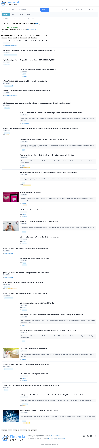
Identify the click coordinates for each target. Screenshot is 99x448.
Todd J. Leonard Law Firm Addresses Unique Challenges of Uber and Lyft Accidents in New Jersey (51, 113)
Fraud (7, 288)
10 (20, 37)
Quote (20, 32)
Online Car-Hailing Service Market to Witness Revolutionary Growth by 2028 (44, 139)
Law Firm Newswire (25, 123)
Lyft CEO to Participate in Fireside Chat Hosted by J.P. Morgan (39, 237)
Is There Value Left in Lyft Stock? (30, 192)
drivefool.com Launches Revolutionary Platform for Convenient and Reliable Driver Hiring (31, 385)
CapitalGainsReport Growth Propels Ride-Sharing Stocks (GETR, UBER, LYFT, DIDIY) (29, 60)
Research (74, 32)
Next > (35, 37)
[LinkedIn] (91, 437)
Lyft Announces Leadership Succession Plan (34, 374)
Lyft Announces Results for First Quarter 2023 (34, 258)
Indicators (92, 10)
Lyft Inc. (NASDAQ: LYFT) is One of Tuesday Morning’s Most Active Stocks (26, 273)
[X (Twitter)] (84, 437)
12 (26, 37)
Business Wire (24, 76)
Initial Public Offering (13, 288)
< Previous (4, 37)
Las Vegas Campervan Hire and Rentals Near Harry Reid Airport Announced (26, 90)
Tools (28, 14)
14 (31, 37)
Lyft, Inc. (24, 74)
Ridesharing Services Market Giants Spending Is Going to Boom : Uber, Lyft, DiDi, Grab (47, 155)
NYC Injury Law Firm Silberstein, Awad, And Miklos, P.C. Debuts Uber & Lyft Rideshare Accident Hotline (52, 395)
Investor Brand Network (9, 85)
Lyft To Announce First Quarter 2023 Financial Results (37, 303)
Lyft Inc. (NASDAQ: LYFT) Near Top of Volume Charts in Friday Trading (25, 293)
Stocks (14, 14)
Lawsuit (7, 134)
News (20, 19)
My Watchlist (79, 10)
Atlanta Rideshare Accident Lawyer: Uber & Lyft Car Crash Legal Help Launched (27, 41)
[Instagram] (95, 437)
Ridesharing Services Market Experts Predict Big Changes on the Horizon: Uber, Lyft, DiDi (48, 330)
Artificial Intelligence (26, 184)
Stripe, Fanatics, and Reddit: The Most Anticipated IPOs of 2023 (23, 282)
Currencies (27, 19)
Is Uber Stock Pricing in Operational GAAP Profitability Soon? (39, 221)
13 (29, 37)
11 (23, 37)
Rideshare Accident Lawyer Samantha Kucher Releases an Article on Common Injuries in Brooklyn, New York (37, 103)
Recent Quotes (66, 10)
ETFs (21, 14)
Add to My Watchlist (31, 29)
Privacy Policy (51, 438)
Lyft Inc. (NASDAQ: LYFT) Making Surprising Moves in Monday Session (25, 81)
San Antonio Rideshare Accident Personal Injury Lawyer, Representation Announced (29, 50)
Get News (6, 390)
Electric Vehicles (26, 167)
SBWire (23, 150)
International (35, 19)
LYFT (37, 23)
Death (24, 405)
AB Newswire (7, 64)
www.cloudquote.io (55, 435)
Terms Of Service (61, 438)
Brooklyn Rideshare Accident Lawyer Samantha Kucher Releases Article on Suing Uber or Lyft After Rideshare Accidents (40, 128)
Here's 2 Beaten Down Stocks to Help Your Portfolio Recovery (39, 410)
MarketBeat (24, 203)
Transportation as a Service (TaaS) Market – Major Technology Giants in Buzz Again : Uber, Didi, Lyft (51, 314)
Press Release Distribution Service (11, 45)
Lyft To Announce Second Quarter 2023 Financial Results (38, 69)
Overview (13, 19)
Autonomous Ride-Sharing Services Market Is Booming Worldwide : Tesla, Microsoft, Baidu (48, 172)
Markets (5, 14)
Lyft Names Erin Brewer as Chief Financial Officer (35, 210)
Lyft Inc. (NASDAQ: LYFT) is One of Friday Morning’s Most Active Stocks (25, 248)
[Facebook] (87, 437)
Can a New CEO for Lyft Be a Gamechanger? (34, 349)
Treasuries (44, 19)
